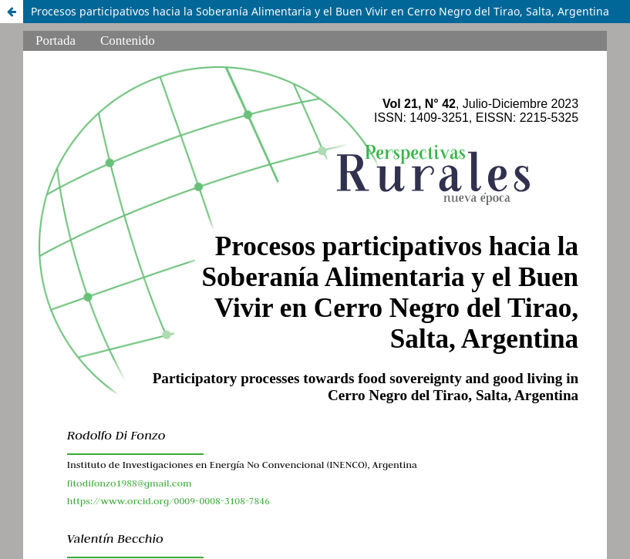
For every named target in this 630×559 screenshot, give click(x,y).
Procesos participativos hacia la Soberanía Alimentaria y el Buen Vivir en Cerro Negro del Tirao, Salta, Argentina (320, 11)
